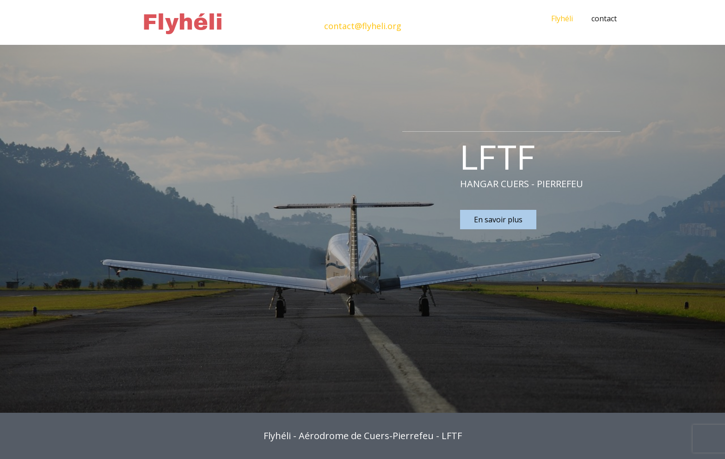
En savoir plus (498, 219)
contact (604, 18)
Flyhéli (562, 18)
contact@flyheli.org (362, 25)
